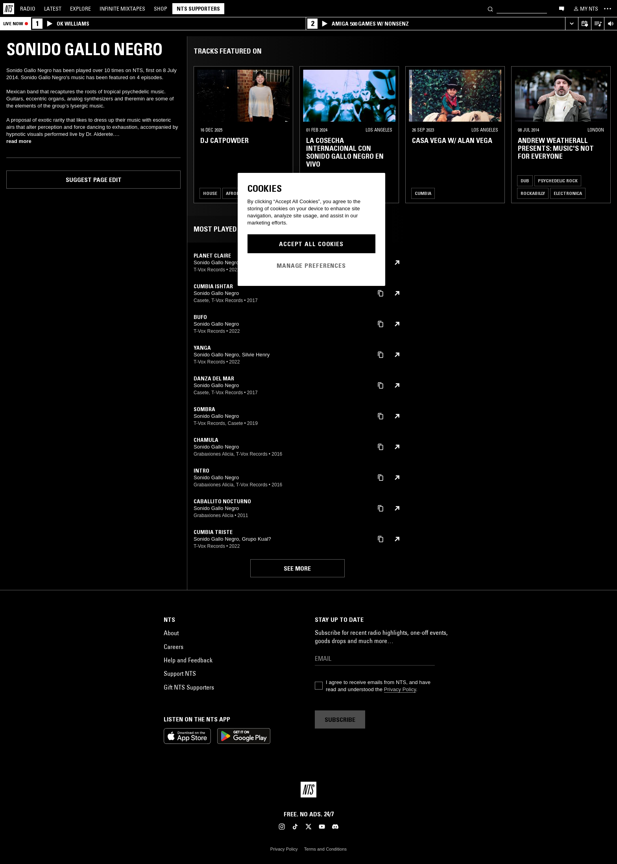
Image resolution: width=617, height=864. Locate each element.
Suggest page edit (94, 180)
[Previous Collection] (602, 134)
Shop (160, 8)
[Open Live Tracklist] (597, 23)
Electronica (568, 193)
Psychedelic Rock (558, 181)
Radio (27, 8)
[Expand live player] (571, 23)
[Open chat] (561, 8)
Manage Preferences (311, 265)
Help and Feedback (188, 660)
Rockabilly (533, 193)
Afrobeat (237, 193)
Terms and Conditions (325, 849)
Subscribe (340, 719)
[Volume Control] (610, 23)
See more (297, 568)
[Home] (8, 8)
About (171, 633)
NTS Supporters (198, 8)
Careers (173, 647)
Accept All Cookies (311, 244)
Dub (525, 181)
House (210, 193)
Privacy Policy (400, 689)
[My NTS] (585, 8)
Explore (80, 8)
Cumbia (423, 193)
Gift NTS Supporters (189, 687)
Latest (52, 8)
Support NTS (180, 673)
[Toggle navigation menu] (607, 8)
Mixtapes (122, 8)
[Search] (490, 8)
